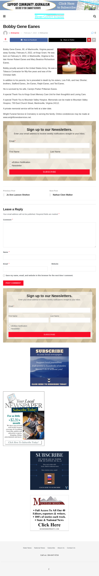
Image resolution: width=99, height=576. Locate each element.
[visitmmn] (49, 513)
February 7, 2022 (30, 33)
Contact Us (71, 548)
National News (39, 548)
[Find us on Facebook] (48, 569)
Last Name (55, 152)
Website (54, 264)
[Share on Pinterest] (89, 40)
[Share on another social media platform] (94, 40)
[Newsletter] (10, 165)
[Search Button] (94, 16)
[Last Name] (70, 156)
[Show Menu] (4, 16)
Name (6, 252)
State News (27, 548)
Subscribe (51, 548)
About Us (60, 548)
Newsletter (17, 165)
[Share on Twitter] (67, 40)
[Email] (49, 145)
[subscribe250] (23, 419)
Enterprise (15, 33)
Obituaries (44, 33)
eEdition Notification (21, 162)
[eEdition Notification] (10, 162)
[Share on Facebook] (29, 40)
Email (11, 141)
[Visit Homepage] (49, 16)
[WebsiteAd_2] (49, 470)
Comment (8, 219)
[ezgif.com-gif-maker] (49, 367)
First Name (14, 152)
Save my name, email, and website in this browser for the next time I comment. (39, 275)
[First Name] (29, 156)
